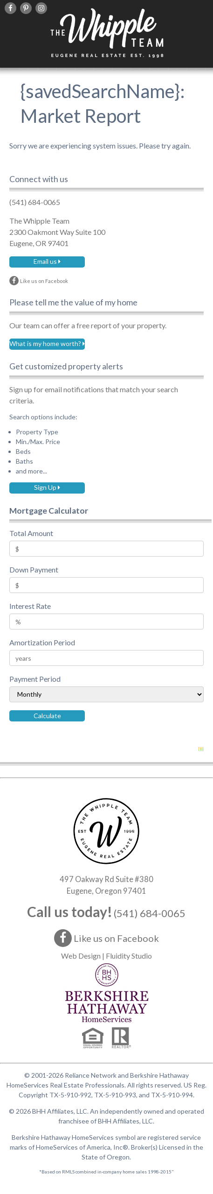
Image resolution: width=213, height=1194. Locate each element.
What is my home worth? (47, 343)
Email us (47, 261)
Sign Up (47, 487)
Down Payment (33, 569)
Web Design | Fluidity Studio (106, 955)
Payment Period (35, 678)
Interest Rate (30, 605)
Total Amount (31, 533)
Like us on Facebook (106, 938)
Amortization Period (42, 642)
